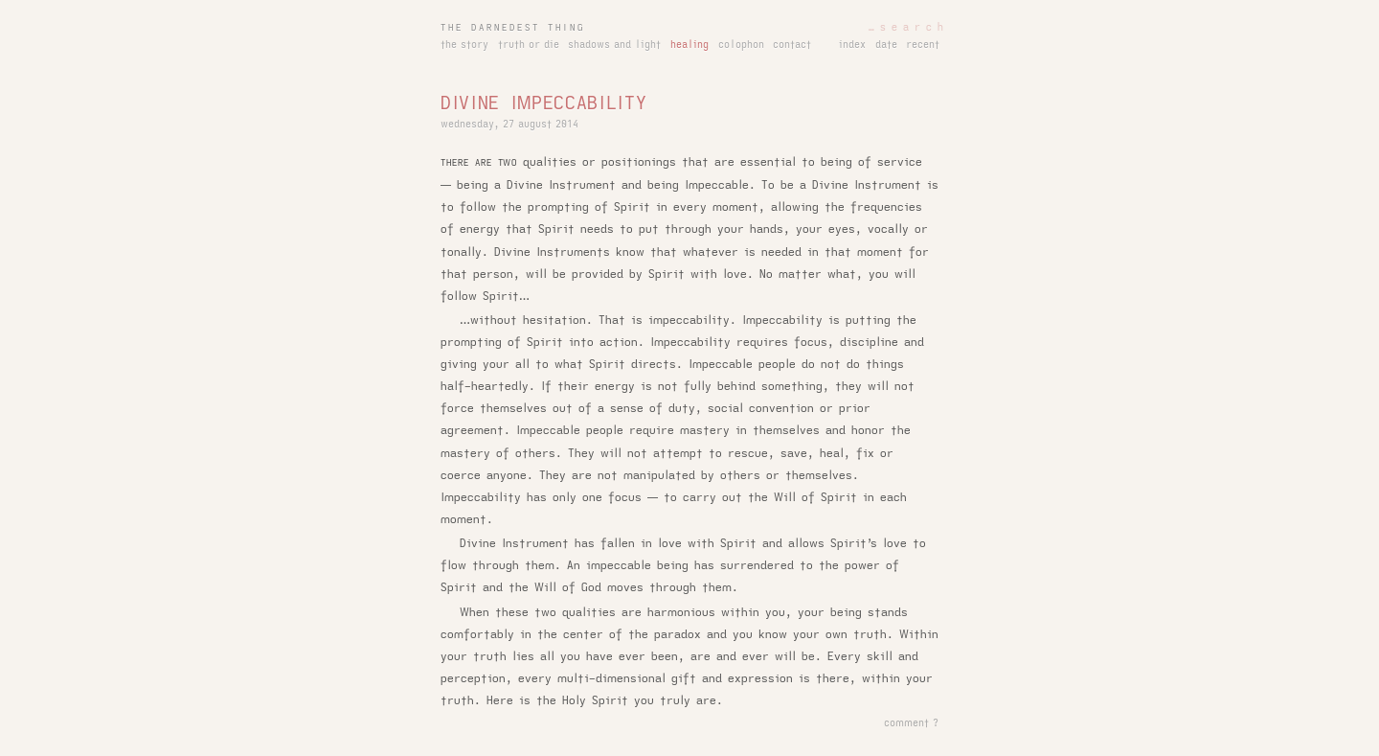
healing (689, 45)
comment (906, 723)
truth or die (528, 45)
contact (792, 45)
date (886, 45)
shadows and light (614, 45)
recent (922, 45)
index (852, 45)
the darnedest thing (513, 28)
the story (464, 45)
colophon (741, 45)
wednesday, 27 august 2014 (509, 124)
